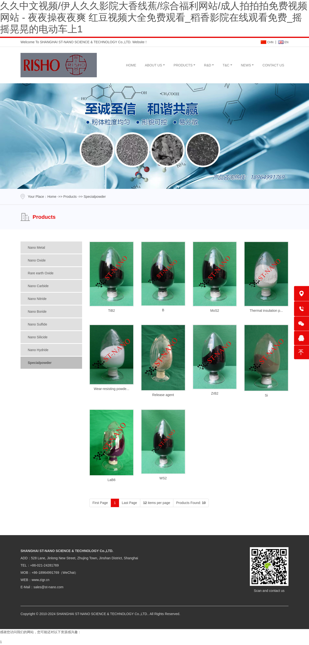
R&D (207, 65)
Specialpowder (40, 363)
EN (283, 42)
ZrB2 (214, 393)
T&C (226, 65)
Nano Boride (37, 311)
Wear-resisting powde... (111, 389)
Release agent (163, 395)
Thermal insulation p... (266, 310)
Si (266, 395)
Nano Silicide (38, 337)
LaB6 (112, 480)
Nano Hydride (38, 350)
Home (51, 196)
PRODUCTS (183, 65)
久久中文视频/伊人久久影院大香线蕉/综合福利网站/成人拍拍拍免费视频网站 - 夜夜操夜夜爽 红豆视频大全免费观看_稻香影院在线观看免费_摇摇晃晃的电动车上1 (153, 17)
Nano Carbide (38, 286)
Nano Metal (36, 247)
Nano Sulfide (37, 324)
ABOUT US (153, 65)
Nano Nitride (37, 299)
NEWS (246, 65)
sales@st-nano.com (48, 587)
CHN (267, 42)
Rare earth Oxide (41, 273)
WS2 (163, 478)
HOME (131, 65)
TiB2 (111, 310)
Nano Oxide (37, 260)
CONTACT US (273, 65)
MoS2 (214, 310)
